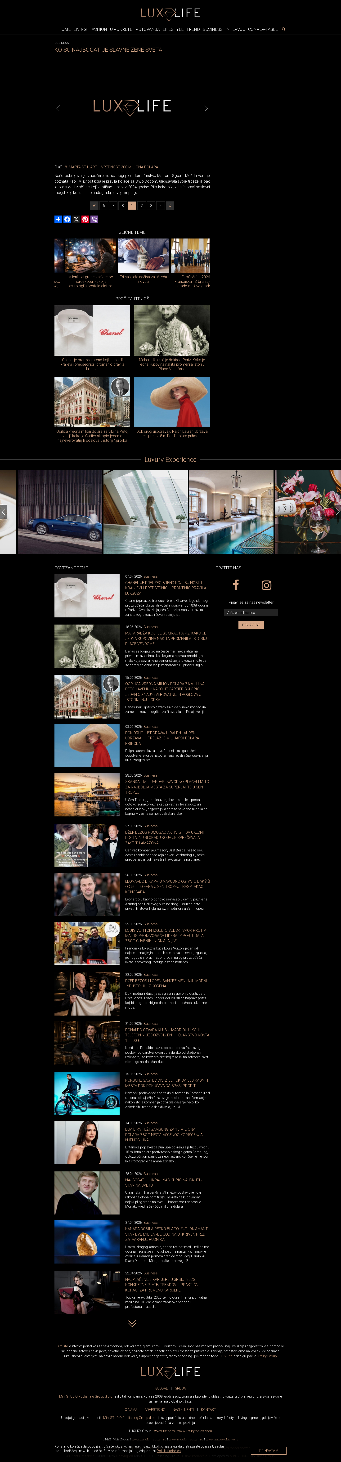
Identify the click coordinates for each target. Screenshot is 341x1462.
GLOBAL (161, 1388)
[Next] (206, 108)
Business (213, 29)
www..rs (164, 1431)
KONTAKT (208, 1410)
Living (80, 29)
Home (64, 29)
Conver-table (263, 29)
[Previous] (58, 108)
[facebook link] (235, 585)
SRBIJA (180, 1388)
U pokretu (121, 29)
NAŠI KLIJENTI (183, 1410)
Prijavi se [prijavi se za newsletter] (251, 625)
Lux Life (62, 1346)
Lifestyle (173, 29)
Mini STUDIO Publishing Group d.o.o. (86, 1396)
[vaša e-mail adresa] (251, 613)
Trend (193, 29)
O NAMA (131, 1410)
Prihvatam (268, 1451)
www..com (194, 1431)
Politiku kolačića (169, 1451)
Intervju (235, 29)
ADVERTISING (155, 1410)
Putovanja (147, 29)
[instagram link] (266, 585)
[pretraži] (283, 29)
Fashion (98, 29)
